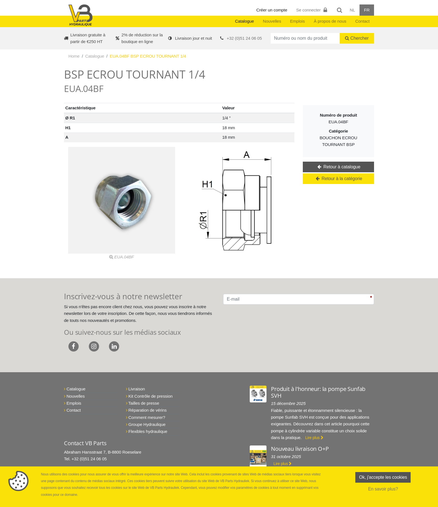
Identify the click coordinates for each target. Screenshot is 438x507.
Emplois (297, 21)
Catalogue (244, 21)
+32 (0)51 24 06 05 (244, 38)
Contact (362, 21)
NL (352, 10)
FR (367, 10)
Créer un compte (271, 10)
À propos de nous (330, 21)
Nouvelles (272, 21)
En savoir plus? (383, 489)
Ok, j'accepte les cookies (383, 477)
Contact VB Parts (85, 443)
